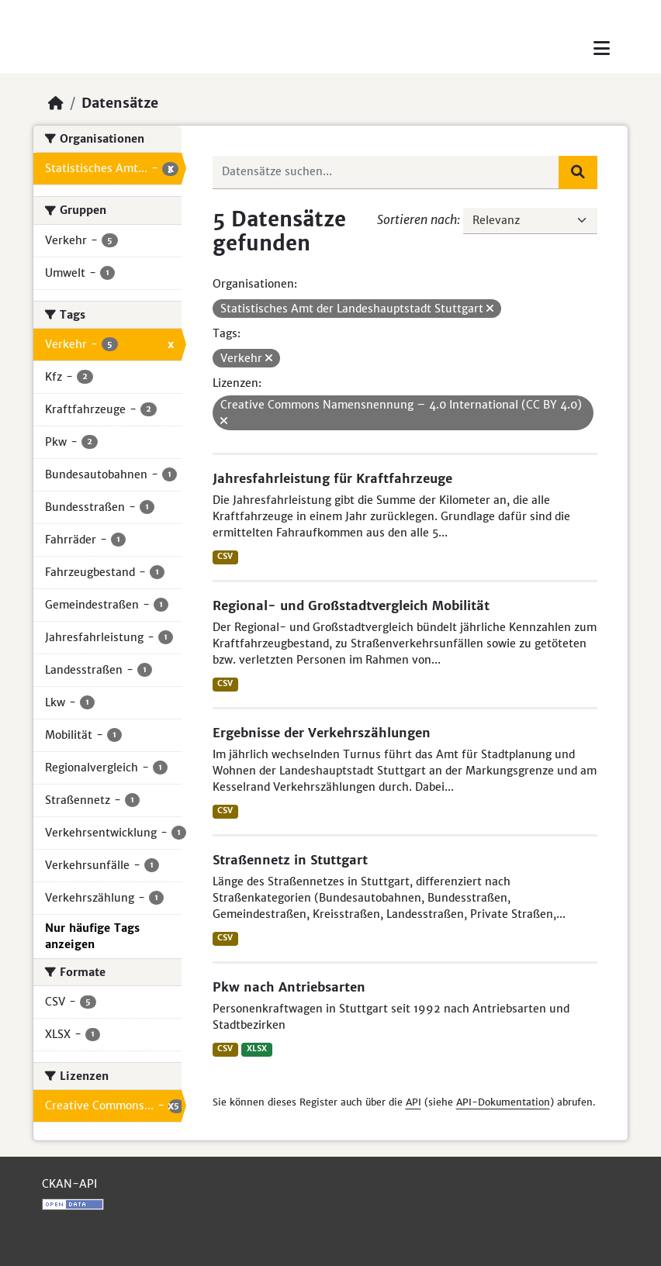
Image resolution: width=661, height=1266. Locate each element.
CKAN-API (69, 1184)
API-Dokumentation (503, 1102)
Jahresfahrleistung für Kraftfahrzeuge (332, 478)
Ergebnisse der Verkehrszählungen (322, 732)
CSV (225, 556)
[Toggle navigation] (601, 48)
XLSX (257, 1049)
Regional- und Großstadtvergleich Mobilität (351, 605)
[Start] (56, 103)
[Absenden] (578, 172)
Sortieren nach (417, 219)
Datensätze (119, 103)
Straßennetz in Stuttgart (290, 860)
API (413, 1102)
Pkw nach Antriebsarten (289, 987)
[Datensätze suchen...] (386, 172)
